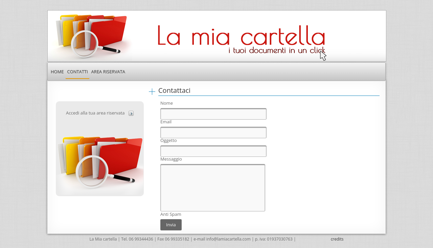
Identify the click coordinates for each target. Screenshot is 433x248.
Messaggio (171, 159)
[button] (131, 113)
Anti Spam (170, 214)
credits (337, 239)
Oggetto (168, 140)
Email (166, 122)
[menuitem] (57, 71)
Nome (166, 103)
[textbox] (213, 114)
